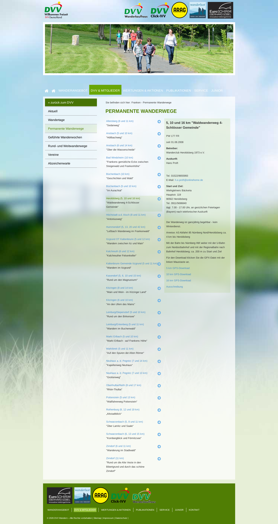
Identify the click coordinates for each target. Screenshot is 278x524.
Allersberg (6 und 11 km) (119, 121)
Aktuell (53, 111)
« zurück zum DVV (61, 102)
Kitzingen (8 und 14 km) (119, 287)
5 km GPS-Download (178, 268)
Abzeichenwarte (59, 163)
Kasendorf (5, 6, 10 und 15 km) (123, 275)
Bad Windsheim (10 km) (119, 157)
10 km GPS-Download (178, 274)
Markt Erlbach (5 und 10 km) (122, 336)
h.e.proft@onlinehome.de (189, 180)
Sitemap (97, 518)
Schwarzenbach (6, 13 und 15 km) (125, 433)
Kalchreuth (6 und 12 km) (120, 251)
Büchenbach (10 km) (117, 174)
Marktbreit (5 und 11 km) (119, 348)
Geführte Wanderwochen (65, 137)
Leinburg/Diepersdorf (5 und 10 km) (125, 312)
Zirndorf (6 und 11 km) (118, 446)
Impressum (108, 518)
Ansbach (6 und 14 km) (119, 145)
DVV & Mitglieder (105, 90)
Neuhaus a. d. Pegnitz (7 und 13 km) (126, 373)
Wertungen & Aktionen (143, 90)
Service (201, 90)
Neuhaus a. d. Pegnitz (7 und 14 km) (126, 360)
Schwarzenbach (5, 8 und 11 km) (124, 421)
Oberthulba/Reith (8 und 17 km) (123, 385)
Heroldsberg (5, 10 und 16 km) (123, 198)
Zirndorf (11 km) (115, 458)
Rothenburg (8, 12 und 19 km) (122, 409)
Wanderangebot (73, 90)
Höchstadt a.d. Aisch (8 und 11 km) (126, 214)
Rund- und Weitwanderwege (67, 146)
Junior (217, 90)
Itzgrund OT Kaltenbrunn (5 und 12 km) (128, 239)
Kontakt (194, 510)
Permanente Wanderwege (66, 128)
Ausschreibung (174, 286)
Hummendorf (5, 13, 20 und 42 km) (125, 226)
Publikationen (178, 90)
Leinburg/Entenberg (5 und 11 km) (125, 324)
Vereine (53, 154)
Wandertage (56, 120)
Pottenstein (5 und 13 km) (120, 397)
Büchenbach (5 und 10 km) (121, 186)
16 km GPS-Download (178, 280)
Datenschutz (121, 518)
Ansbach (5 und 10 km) (119, 133)
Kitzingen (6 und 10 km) (119, 300)
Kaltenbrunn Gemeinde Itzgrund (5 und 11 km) (132, 263)
